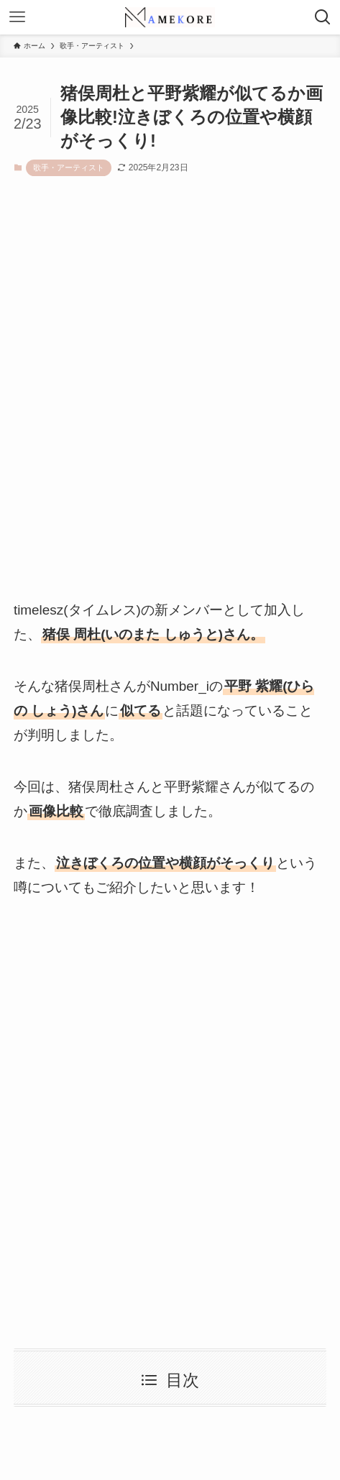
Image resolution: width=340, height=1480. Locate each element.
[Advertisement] (170, 401)
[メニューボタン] (17, 17)
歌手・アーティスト (68, 167)
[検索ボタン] (322, 17)
